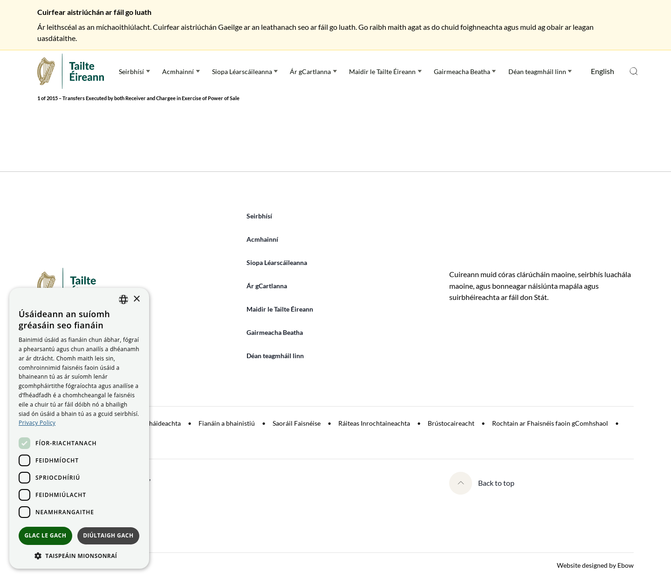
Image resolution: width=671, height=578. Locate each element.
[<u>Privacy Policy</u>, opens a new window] (37, 423)
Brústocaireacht (451, 423)
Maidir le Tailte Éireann (382, 71)
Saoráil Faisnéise (297, 423)
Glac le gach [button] (45, 535)
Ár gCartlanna (310, 71)
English (602, 71)
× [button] (136, 299)
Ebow (625, 565)
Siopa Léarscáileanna (242, 71)
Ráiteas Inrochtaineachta (374, 423)
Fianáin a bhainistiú (227, 423)
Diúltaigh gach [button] (108, 535)
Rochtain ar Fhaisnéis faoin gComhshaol (550, 423)
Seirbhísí (131, 71)
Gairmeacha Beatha (462, 71)
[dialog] (79, 428)
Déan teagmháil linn (537, 71)
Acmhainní (178, 71)
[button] (79, 555)
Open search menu (634, 71)
